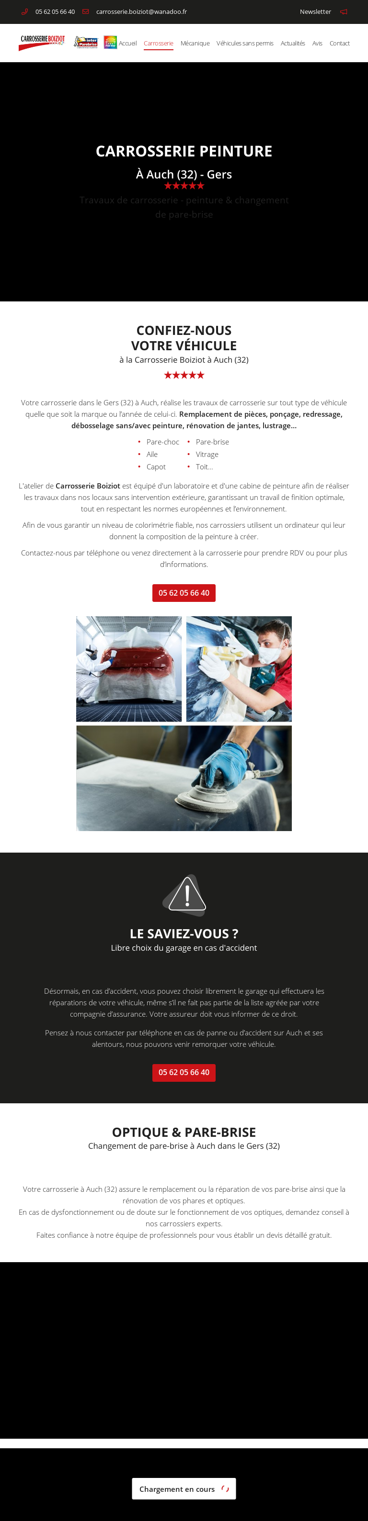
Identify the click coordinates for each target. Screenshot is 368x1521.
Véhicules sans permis (245, 43)
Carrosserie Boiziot (88, 485)
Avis (317, 43)
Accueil (128, 43)
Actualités (293, 43)
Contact (340, 43)
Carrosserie (158, 43)
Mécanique (195, 43)
